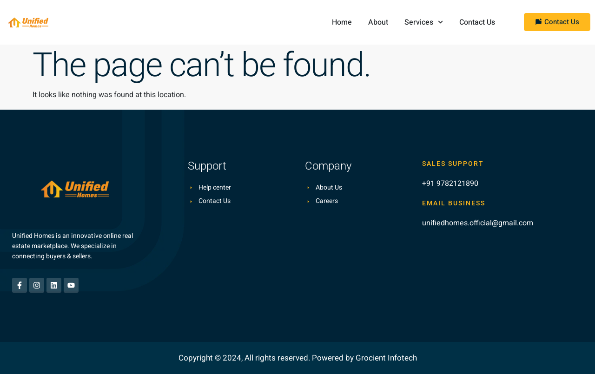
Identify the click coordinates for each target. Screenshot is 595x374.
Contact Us (477, 22)
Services (423, 22)
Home (342, 22)
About (378, 22)
